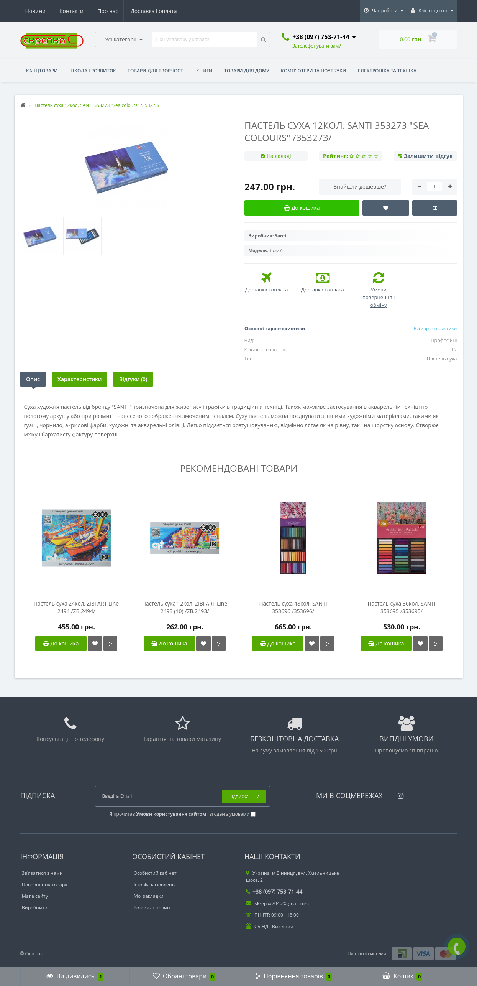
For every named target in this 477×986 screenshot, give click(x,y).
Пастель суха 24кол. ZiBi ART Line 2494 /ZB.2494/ (76, 607)
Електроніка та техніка (387, 70)
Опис (33, 379)
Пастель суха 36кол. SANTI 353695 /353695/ (401, 607)
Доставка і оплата (83, 11)
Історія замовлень (154, 884)
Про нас (35, 11)
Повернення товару (44, 884)
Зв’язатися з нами (42, 873)
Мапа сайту (35, 896)
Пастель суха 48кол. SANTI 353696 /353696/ (293, 607)
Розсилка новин (152, 907)
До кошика (61, 643)
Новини (130, 11)
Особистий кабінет (155, 873)
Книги (204, 70)
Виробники (35, 907)
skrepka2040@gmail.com (277, 903)
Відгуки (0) (133, 379)
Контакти (166, 11)
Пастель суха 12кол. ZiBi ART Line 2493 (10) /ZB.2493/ (184, 607)
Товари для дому (246, 70)
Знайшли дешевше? (360, 186)
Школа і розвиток (92, 70)
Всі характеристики (435, 328)
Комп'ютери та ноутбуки (313, 70)
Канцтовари (42, 70)
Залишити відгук (428, 156)
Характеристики (79, 379)
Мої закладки (149, 896)
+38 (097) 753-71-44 (274, 891)
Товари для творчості (156, 70)
